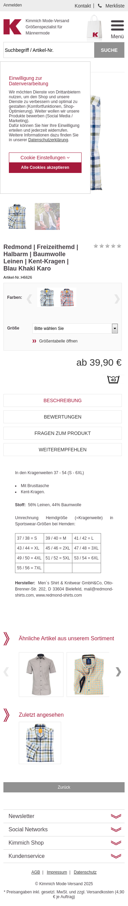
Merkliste (115, 5)
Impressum (57, 872)
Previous (29, 299)
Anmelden (12, 5)
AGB (35, 872)
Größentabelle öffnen (58, 341)
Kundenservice (27, 856)
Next (117, 299)
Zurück (64, 787)
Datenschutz (85, 872)
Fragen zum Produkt (62, 433)
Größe (13, 328)
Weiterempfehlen (62, 449)
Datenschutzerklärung (48, 139)
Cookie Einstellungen (45, 157)
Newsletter (21, 816)
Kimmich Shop (26, 843)
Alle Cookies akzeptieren (45, 167)
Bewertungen (62, 417)
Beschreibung (62, 400)
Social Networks (28, 829)
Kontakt (83, 5)
